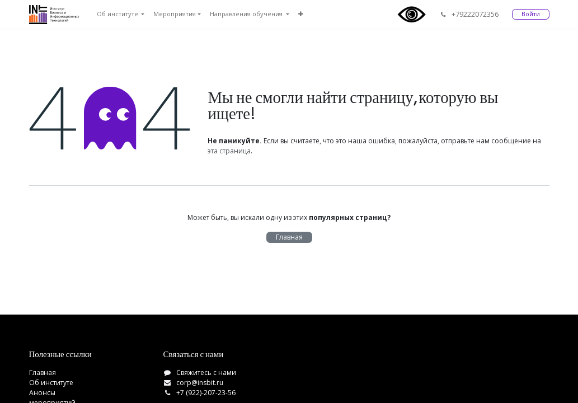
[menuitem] (120, 14)
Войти (530, 14)
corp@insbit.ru (199, 382)
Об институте (51, 382)
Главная (289, 237)
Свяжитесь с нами (206, 372)
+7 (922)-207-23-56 (206, 392)
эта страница (229, 151)
